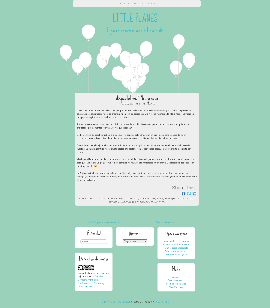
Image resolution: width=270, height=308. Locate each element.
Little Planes (135, 18)
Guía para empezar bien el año (105, 222)
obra (160, 199)
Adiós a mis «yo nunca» (176, 251)
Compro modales (165, 222)
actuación (131, 199)
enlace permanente (152, 202)
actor (120, 199)
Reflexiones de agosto (176, 254)
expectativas (147, 199)
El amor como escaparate (176, 247)
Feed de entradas (176, 280)
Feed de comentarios (176, 283)
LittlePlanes (147, 104)
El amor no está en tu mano (176, 244)
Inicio (123, 3)
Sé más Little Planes (144, 3)
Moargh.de (162, 302)
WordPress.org (176, 287)
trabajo (170, 199)
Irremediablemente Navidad (176, 241)
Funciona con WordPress (115, 302)
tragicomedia (185, 199)
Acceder (176, 276)
